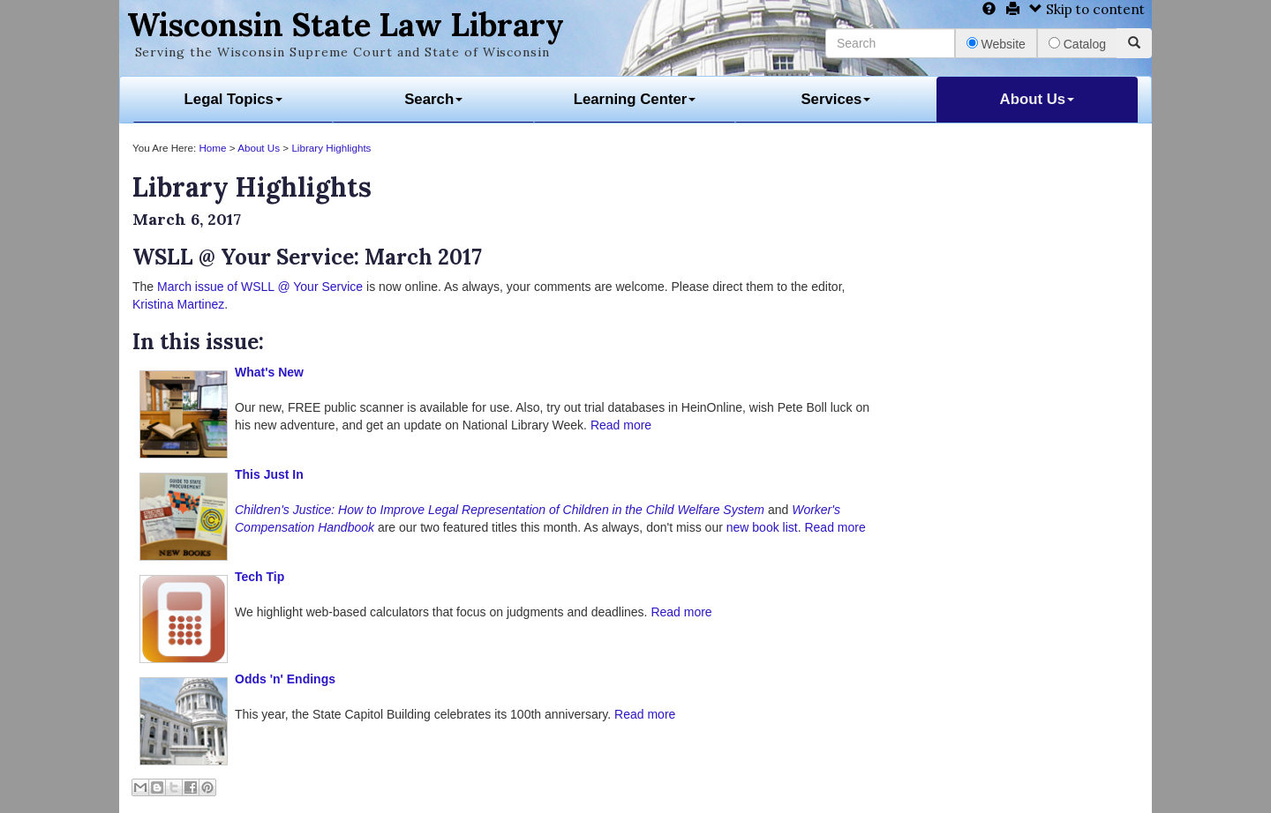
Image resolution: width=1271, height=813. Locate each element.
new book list (762, 527)
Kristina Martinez (178, 304)
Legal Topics (233, 99)
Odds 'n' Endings (285, 679)
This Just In (269, 474)
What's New (269, 372)
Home (212, 147)
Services (835, 99)
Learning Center (635, 99)
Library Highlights (331, 147)
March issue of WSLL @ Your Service (260, 287)
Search (433, 99)
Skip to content (1087, 9)
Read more (620, 425)
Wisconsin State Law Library (345, 24)
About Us (1037, 99)
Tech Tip (259, 577)
